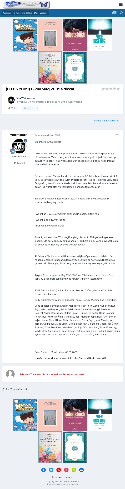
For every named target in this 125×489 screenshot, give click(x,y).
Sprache (57, 477)
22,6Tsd (19, 162)
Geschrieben (47, 135)
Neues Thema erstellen (106, 120)
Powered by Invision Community (62, 484)
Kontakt (70, 477)
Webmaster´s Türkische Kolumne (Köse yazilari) (57, 101)
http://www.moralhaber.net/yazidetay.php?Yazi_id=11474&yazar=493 (71, 358)
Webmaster (28, 98)
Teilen (12, 108)
